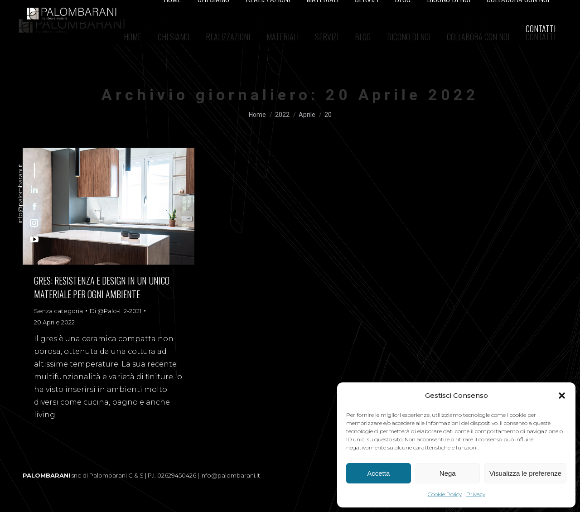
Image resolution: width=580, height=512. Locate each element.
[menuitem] (132, 36)
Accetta (378, 473)
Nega (448, 473)
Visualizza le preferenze (525, 473)
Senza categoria (58, 310)
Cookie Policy (445, 494)
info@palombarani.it (20, 193)
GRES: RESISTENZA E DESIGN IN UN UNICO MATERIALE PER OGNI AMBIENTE (101, 287)
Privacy (475, 494)
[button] (561, 395)
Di (115, 310)
